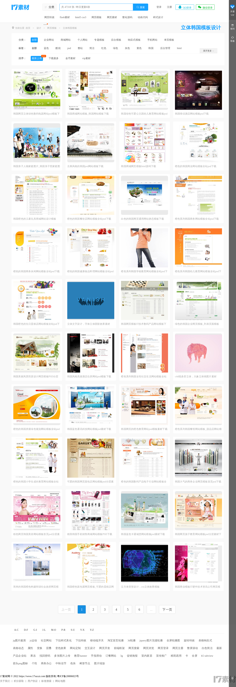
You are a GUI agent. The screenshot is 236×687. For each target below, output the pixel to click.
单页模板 (169, 40)
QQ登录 (184, 7)
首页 (28, 28)
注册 (169, 7)
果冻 (33, 655)
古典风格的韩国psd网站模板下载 (85, 166)
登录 (159, 7)
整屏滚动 (192, 648)
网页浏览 (148, 648)
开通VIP (232, 10)
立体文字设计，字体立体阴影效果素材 (88, 324)
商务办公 (46, 663)
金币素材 (70, 58)
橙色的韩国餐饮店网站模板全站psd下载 (89, 219)
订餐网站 (111, 655)
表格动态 (18, 648)
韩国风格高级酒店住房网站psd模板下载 (89, 376)
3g (121, 655)
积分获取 (19, 681)
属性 (30, 648)
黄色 (139, 48)
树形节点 (84, 663)
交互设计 (90, 648)
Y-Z (92, 630)
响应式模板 (134, 40)
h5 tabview (207, 655)
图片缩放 (99, 663)
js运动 (33, 640)
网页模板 (97, 17)
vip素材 (86, 58)
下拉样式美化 (64, 640)
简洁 (91, 48)
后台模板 (116, 40)
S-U (73, 630)
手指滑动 (96, 655)
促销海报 (132, 655)
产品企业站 (19, 655)
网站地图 (60, 681)
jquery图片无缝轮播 (151, 640)
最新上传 (37, 58)
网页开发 (104, 648)
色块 (73, 663)
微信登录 (205, 7)
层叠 (48, 648)
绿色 (115, 48)
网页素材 (112, 17)
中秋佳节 (61, 663)
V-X (82, 630)
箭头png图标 (20, 663)
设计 (39, 28)
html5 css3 (80, 17)
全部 (34, 40)
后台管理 (165, 48)
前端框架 (119, 648)
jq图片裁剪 (19, 640)
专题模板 (99, 40)
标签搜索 (46, 681)
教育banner (80, 655)
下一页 (167, 609)
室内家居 (146, 655)
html (179, 48)
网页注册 (177, 648)
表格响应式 (205, 640)
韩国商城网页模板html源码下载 (138, 166)
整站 (80, 48)
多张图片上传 (62, 655)
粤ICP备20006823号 (68, 676)
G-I (35, 630)
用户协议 (33, 681)
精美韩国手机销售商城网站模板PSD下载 (89, 534)
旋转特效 (189, 640)
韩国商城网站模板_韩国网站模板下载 (88, 113)
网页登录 (163, 648)
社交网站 (46, 640)
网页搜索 (133, 648)
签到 (232, 26)
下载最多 (54, 58)
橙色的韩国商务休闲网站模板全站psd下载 (36, 271)
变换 (39, 648)
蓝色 (46, 48)
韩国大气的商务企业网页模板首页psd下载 (198, 481)
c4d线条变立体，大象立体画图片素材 (195, 376)
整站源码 (127, 17)
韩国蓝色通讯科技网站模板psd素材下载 (89, 429)
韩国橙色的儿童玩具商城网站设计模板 (34, 219)
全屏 (194, 655)
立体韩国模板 (70, 28)
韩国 (150, 48)
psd (69, 48)
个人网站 (83, 40)
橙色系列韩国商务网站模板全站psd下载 (197, 219)
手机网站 (152, 40)
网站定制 (75, 648)
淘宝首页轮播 (116, 640)
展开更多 (208, 51)
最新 (219, 648)
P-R (63, 630)
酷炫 (58, 48)
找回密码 (45, 655)
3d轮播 (132, 640)
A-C (16, 630)
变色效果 (60, 648)
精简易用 (176, 655)
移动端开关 (97, 640)
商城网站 (66, 40)
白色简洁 (207, 648)
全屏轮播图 (173, 640)
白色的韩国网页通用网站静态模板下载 (142, 219)
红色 (103, 48)
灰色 (127, 48)
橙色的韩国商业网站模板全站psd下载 (195, 166)
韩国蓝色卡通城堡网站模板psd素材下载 (143, 534)
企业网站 (49, 40)
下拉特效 (81, 640)
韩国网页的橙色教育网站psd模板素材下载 (144, 429)
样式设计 (158, 17)
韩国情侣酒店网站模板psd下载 (192, 113)
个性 (34, 663)
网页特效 (49, 17)
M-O (53, 630)
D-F (26, 630)
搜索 (140, 7)
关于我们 (5, 681)
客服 (232, 39)
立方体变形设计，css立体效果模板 (140, 586)
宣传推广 (161, 655)
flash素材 (65, 17)
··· (45, 24)
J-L (44, 630)
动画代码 (143, 17)
